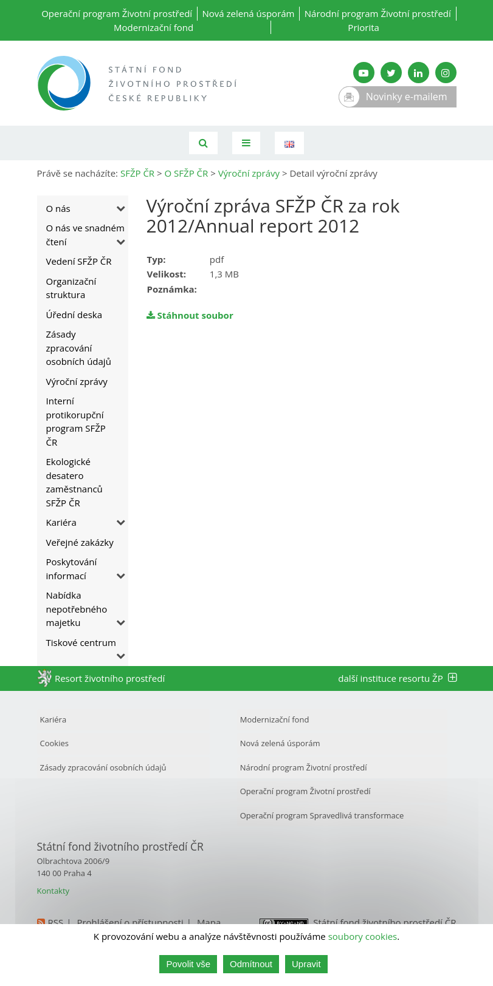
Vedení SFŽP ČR (79, 261)
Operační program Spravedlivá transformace (322, 815)
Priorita (363, 27)
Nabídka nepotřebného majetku (77, 608)
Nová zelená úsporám (248, 13)
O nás (58, 208)
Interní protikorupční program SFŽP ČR (76, 421)
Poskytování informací (71, 569)
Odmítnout (251, 964)
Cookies (54, 743)
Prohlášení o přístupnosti (130, 922)
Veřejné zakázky (80, 542)
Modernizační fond (153, 27)
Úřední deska (74, 314)
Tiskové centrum (81, 642)
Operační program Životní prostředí (116, 13)
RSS (56, 922)
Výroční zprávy (77, 381)
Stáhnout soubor (190, 315)
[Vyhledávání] (203, 143)
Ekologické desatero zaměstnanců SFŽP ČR (74, 482)
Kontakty (53, 890)
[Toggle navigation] (246, 143)
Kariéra (61, 522)
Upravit (306, 964)
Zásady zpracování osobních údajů (78, 347)
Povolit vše (188, 964)
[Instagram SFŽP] (446, 72)
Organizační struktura (71, 288)
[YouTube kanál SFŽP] (363, 72)
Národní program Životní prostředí (378, 13)
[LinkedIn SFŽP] (418, 72)
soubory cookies (363, 936)
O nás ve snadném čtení (85, 235)
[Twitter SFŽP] (391, 72)
